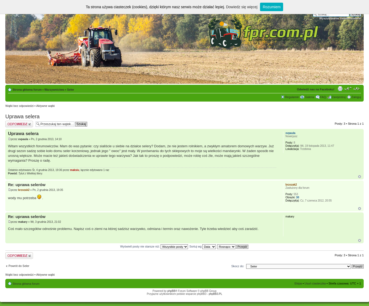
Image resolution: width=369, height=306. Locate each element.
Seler (70, 89)
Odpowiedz (19, 124)
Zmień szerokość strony (357, 88)
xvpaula (23, 139)
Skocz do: (237, 266)
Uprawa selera (22, 116)
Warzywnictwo (54, 89)
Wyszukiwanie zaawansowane (340, 18)
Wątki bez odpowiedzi (19, 105)
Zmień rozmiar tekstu (348, 88)
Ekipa (298, 283)
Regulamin (292, 97)
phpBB (171, 291)
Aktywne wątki (45, 105)
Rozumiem (271, 7)
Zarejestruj (339, 97)
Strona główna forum (27, 89)
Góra (359, 176)
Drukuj (340, 88)
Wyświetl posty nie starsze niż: (154, 246)
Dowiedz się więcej (241, 7)
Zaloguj (356, 97)
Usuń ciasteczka (315, 283)
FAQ (323, 97)
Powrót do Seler (19, 265)
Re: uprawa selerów (26, 184)
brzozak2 (24, 189)
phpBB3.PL (215, 293)
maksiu (74, 170)
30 (297, 197)
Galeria (309, 97)
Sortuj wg (202, 246)
